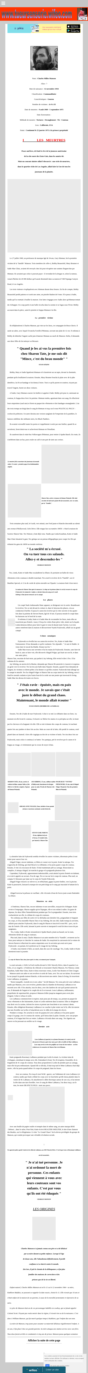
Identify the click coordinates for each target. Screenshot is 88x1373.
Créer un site (52, 1369)
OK (47, 1366)
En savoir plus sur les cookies (59, 1366)
